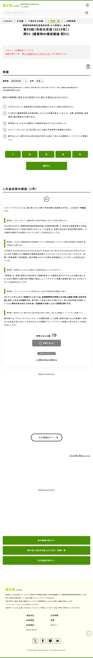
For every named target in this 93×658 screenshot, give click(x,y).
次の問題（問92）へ (46, 560)
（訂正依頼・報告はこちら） (12, 90)
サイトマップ (31, 630)
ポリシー (54, 625)
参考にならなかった (46, 353)
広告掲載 (54, 615)
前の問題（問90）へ (46, 540)
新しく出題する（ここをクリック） (36, 53)
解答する (46, 165)
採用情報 (30, 620)
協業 (52, 620)
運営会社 (30, 615)
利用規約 (30, 625)
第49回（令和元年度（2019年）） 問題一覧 (46, 550)
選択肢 (6, 81)
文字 (32, 81)
